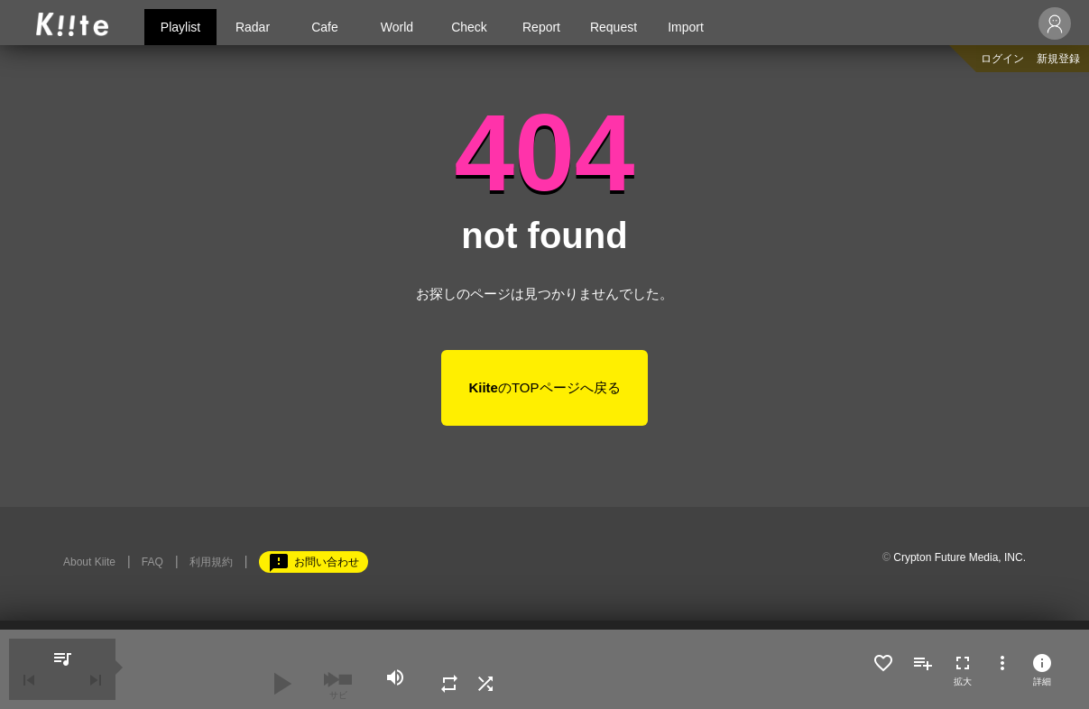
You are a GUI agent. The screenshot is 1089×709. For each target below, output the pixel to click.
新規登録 (1058, 58)
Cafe (324, 27)
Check (469, 27)
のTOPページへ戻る (544, 387)
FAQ (152, 562)
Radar (252, 27)
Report (541, 27)
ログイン (1002, 58)
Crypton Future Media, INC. (959, 557)
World (397, 27)
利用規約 (211, 562)
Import (686, 27)
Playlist (180, 27)
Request (613, 27)
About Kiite (89, 562)
